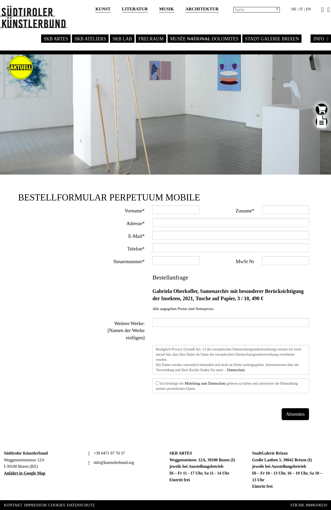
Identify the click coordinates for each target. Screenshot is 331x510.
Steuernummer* (129, 261)
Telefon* (136, 249)
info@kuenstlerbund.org (110, 462)
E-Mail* (136, 236)
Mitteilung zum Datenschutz (205, 383)
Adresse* (135, 223)
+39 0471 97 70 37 (106, 453)
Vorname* (135, 210)
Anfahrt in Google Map (24, 473)
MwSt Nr (245, 261)
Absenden (295, 414)
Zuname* (245, 210)
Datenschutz (236, 370)
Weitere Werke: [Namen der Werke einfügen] (126, 330)
